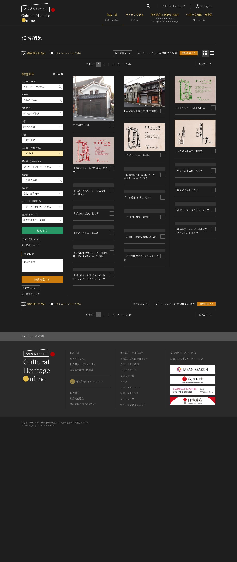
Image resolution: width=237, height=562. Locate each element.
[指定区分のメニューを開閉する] (42, 193)
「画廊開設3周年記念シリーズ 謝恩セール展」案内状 (141, 200)
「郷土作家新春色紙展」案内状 (191, 325)
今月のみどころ (128, 485)
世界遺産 (74, 508)
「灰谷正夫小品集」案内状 (188, 194)
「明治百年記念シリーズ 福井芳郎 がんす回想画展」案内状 (141, 335)
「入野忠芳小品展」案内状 (188, 150)
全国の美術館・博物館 (199, 18)
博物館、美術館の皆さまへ (134, 474)
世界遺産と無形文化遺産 (164, 18)
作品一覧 (112, 18)
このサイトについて (174, 6)
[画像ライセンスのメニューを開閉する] (42, 220)
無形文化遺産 (77, 513)
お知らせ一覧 (127, 491)
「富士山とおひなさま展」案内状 (90, 304)
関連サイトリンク (129, 508)
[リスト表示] (212, 53)
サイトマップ (127, 514)
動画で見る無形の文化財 (82, 519)
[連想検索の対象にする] (112, 125)
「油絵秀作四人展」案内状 (138, 245)
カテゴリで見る (134, 18)
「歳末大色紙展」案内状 (136, 289)
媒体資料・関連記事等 (131, 468)
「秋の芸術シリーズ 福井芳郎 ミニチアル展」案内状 (90, 350)
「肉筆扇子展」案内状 (186, 238)
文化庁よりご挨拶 (129, 479)
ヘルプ (123, 497)
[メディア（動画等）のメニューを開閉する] (42, 207)
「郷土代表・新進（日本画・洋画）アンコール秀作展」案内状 (140, 382)
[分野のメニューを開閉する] (42, 140)
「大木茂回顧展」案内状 (187, 281)
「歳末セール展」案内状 (136, 155)
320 (128, 64)
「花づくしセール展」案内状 (190, 107)
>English (204, 6)
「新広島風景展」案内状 (86, 261)
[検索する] (60, 87)
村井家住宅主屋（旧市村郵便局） (141, 111)
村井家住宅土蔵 (81, 124)
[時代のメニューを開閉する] (42, 127)
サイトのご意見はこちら (133, 520)
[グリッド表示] (205, 53)
